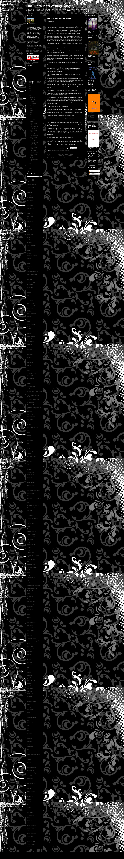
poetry (28, 728)
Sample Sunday (31, 575)
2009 (30, 166)
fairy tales (29, 662)
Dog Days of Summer (32, 518)
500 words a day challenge (34, 498)
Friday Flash (30, 213)
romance (29, 250)
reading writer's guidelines (33, 754)
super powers (30, 459)
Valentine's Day (31, 601)
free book (29, 240)
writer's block (30, 472)
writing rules (30, 846)
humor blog (30, 693)
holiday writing (30, 269)
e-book (29, 263)
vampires (29, 461)
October (32, 101)
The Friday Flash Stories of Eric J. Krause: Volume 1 (34, 408)
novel (28, 218)
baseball (29, 290)
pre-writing (29, 733)
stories (28, 780)
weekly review (30, 284)
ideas (28, 448)
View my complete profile (33, 48)
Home (65, 158)
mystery (29, 707)
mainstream (30, 362)
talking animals (31, 791)
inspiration (29, 696)
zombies (29, 311)
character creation (31, 638)
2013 (30, 90)
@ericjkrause (30, 44)
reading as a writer (31, 751)
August (32, 106)
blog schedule (30, 627)
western (29, 469)
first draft (29, 253)
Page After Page (31, 564)
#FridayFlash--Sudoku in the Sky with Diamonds (34, 143)
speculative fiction (64, 150)
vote (28, 464)
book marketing (31, 630)
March (32, 116)
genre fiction (30, 678)
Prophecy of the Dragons (33, 399)
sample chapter (31, 203)
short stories (30, 205)
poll (28, 730)
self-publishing (30, 770)
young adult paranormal (33, 224)
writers (28, 817)
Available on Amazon (91, 116)
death (28, 432)
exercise (29, 292)
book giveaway (31, 416)
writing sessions (31, 482)
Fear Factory (30, 529)
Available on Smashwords (91, 113)
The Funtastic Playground (33, 585)
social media (30, 778)
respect (29, 759)
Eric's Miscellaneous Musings (34, 46)
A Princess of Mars (32, 381)
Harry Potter (30, 542)
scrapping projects (31, 767)
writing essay (30, 836)
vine (28, 804)
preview (29, 211)
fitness (28, 670)
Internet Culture (31, 544)
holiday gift (30, 354)
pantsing (29, 715)
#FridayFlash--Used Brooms (34, 134)
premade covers (31, 736)
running (29, 319)
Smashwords (30, 402)
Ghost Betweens (31, 208)
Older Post (80, 158)
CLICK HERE (91, 162)
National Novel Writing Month (34, 391)
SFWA (28, 569)
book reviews (30, 341)
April (31, 114)
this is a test (30, 796)
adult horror (30, 609)
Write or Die (30, 606)
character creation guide (33, 641)
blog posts (29, 338)
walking (29, 807)
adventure (29, 411)
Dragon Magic (30, 523)
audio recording (31, 336)
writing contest (30, 828)
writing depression (31, 833)
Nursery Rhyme (31, 559)
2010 (30, 163)
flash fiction (30, 200)
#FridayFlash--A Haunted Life (34, 127)
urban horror (30, 802)
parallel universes (31, 717)
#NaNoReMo (30, 378)
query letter (30, 746)
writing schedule (31, 480)
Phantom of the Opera (32, 567)
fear (28, 667)
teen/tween (30, 794)
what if (28, 809)
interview (29, 357)
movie (28, 704)
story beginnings (31, 783)
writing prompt (30, 187)
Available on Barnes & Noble (92, 118)
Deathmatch (30, 515)
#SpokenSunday (31, 485)
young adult (30, 375)
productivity (30, 738)
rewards (29, 762)
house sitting (30, 691)
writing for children (31, 305)
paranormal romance (32, 255)
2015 (30, 86)
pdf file (28, 720)
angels (28, 614)
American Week (31, 507)
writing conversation (32, 831)
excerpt (29, 659)
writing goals (30, 308)
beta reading (30, 625)
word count (30, 812)
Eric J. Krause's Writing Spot (48, 6)
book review (30, 419)
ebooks (29, 654)
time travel (29, 279)
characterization (31, 422)
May (31, 112)
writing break (30, 823)
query (28, 743)
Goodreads (30, 539)
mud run (29, 365)
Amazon (29, 383)
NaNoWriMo (30, 287)
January (32, 121)
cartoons (29, 633)
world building (30, 815)
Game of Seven (31, 536)
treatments (29, 799)
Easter (28, 526)
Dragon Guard (30, 216)
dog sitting (29, 651)
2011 (30, 95)
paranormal (30, 298)
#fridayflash (53, 150)
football (29, 672)
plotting (29, 258)
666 (28, 502)
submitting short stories (33, 786)
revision (29, 316)
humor (58, 150)
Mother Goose (30, 552)
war (28, 466)
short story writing (31, 773)
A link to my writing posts (33, 41)
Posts (91, 171)
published (29, 741)
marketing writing (31, 701)
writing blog (30, 820)
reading (29, 453)
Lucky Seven (30, 550)
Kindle (28, 389)
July (31, 108)
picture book (30, 722)
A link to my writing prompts (34, 40)
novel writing (30, 221)
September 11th (31, 577)
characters (29, 344)
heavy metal (30, 688)
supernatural (30, 232)
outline (28, 295)
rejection (29, 757)
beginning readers (31, 622)
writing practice (31, 841)
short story (29, 229)
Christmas (29, 261)
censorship (30, 635)
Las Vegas (29, 547)
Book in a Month (31, 513)
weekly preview (31, 282)
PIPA (28, 561)
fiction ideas (30, 437)
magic (28, 360)
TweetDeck (30, 596)
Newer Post (50, 158)
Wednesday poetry (31, 604)
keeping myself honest (32, 271)
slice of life (29, 775)
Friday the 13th (31, 534)
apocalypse (30, 414)
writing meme (30, 838)
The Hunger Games (32, 588)
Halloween (29, 242)
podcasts (29, 276)
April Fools (29, 510)
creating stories (31, 649)
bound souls (30, 234)
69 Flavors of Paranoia (32, 505)
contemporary (30, 646)
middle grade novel (32, 274)
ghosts (28, 443)
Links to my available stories (34, 38)
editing (28, 656)
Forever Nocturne (31, 531)
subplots (29, 788)
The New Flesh (31, 591)
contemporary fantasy (32, 427)
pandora (29, 712)
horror (28, 189)
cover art (29, 346)
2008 (30, 168)
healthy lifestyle (31, 445)
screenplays (30, 300)
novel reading (30, 709)
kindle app (29, 699)
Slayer (28, 580)
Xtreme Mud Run (31, 331)
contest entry (30, 430)
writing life (29, 477)
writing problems (31, 844)
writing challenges (31, 825)
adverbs (29, 612)
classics (29, 424)
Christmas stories (31, 386)
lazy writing (30, 451)
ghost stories (30, 349)
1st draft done (30, 493)
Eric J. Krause (32, 23)
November (33, 99)
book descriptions (31, 313)
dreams (29, 435)
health (28, 352)
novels (28, 370)
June (31, 110)
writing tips (29, 266)
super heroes (30, 303)
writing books (30, 474)
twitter (28, 321)
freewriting (29, 675)
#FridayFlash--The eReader (34, 151)
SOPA (28, 572)
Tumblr (29, 593)
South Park (30, 583)
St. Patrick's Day (31, 404)
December (33, 97)
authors (29, 617)
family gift (29, 664)
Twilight (29, 598)
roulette (29, 765)
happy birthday (31, 685)
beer (28, 620)
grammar (29, 683)
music (28, 367)
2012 (30, 93)
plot (28, 725)
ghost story (30, 440)
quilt (28, 749)
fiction (28, 237)
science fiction (30, 197)
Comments (92, 173)
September (33, 103)
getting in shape (31, 680)
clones (28, 643)
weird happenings (31, 373)
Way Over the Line (31, 245)
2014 (30, 88)
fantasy (29, 195)
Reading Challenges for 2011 (34, 159)
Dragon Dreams (31, 521)
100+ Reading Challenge (33, 490)
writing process (31, 324)
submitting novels (31, 456)
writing (28, 226)
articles (29, 333)
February (32, 119)
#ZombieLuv (30, 488)
